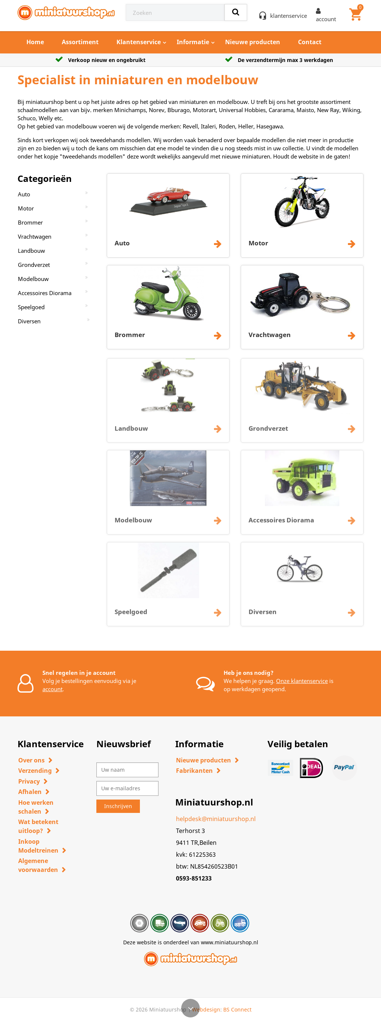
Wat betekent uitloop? (38, 826)
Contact (309, 42)
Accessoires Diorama (44, 293)
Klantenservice (138, 42)
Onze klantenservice (302, 680)
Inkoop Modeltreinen (38, 845)
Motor (26, 208)
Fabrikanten (194, 771)
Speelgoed (31, 307)
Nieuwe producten (252, 42)
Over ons (31, 760)
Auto (24, 194)
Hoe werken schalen (36, 807)
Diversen (29, 321)
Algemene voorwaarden (38, 865)
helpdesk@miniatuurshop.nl (216, 819)
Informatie (193, 42)
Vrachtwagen (34, 236)
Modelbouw (33, 278)
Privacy (29, 781)
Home (35, 42)
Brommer (30, 222)
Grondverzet (34, 264)
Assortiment (80, 42)
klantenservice (288, 15)
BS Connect (237, 1009)
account (52, 689)
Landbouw (31, 250)
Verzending (35, 771)
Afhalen (30, 792)
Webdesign (206, 1009)
